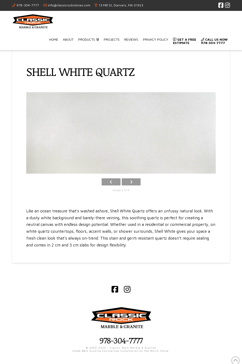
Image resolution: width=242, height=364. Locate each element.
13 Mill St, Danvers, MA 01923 (121, 5)
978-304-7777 (28, 5)
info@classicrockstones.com (69, 5)
